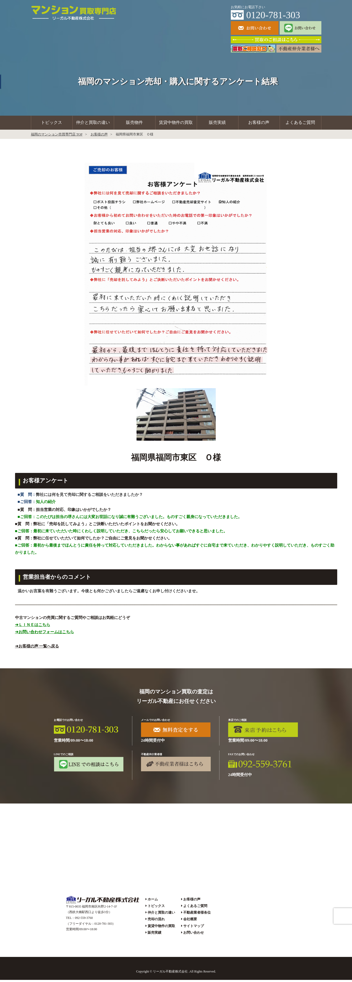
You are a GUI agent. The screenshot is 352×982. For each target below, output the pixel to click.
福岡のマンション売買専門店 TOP (57, 136)
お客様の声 (259, 124)
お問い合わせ (193, 935)
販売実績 (217, 124)
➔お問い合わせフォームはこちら (44, 634)
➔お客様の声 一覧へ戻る (37, 648)
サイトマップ (193, 928)
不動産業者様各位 (197, 915)
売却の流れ (156, 921)
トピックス (51, 124)
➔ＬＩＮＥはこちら (32, 627)
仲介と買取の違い (93, 124)
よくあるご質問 (300, 124)
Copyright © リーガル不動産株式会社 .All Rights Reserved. (176, 974)
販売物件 (134, 124)
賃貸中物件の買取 (176, 124)
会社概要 (190, 921)
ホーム (153, 901)
